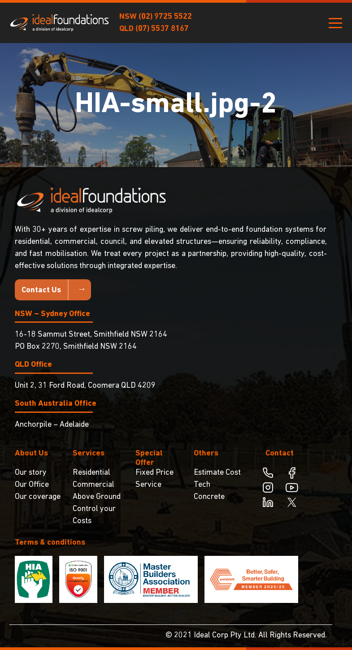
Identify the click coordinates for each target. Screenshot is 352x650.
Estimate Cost (217, 472)
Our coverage (38, 497)
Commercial (93, 485)
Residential (91, 472)
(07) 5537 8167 (162, 29)
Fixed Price (154, 472)
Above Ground (97, 497)
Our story (31, 472)
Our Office (32, 485)
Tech (202, 485)
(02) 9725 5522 (165, 17)
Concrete (209, 497)
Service (148, 485)
